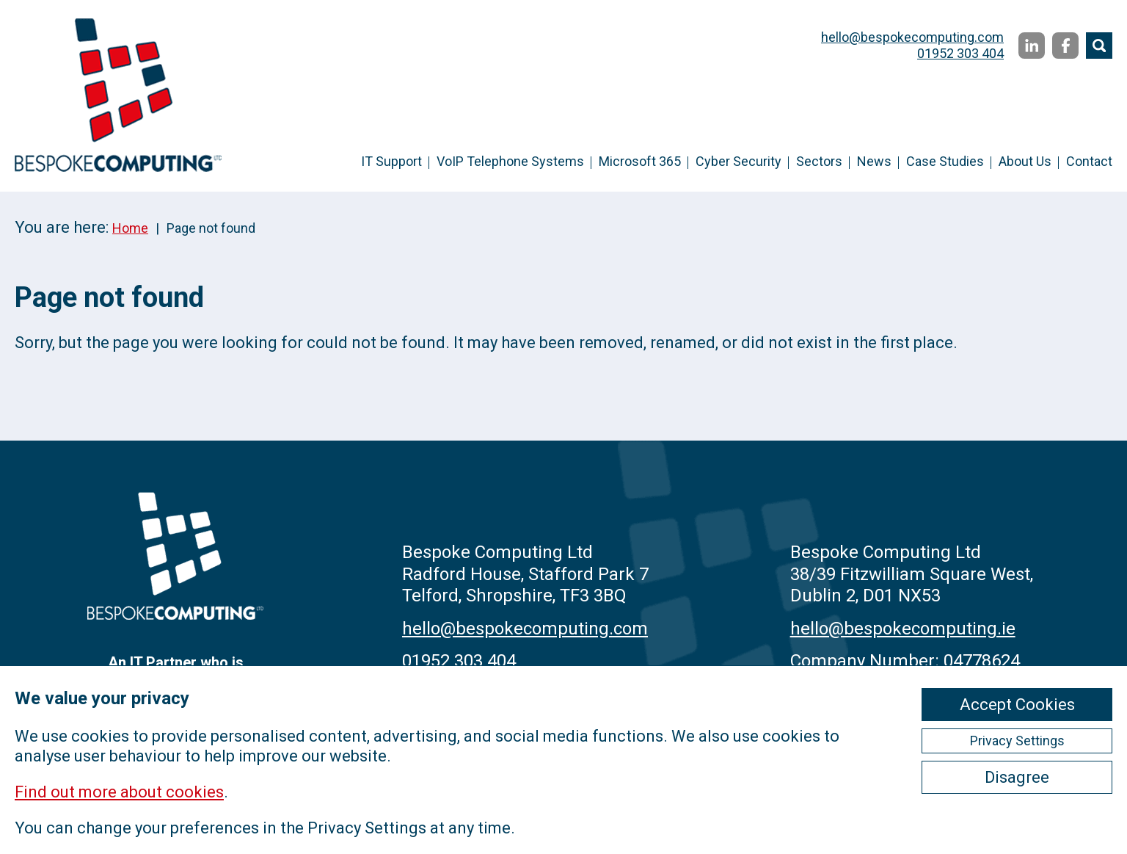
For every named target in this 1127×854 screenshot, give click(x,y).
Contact (1089, 161)
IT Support (391, 161)
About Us (1025, 161)
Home (130, 228)
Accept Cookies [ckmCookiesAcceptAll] (1017, 704)
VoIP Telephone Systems (510, 161)
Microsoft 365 (640, 161)
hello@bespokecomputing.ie (902, 628)
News (874, 161)
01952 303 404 (960, 53)
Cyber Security (738, 161)
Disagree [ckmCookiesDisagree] (1017, 777)
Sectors (819, 161)
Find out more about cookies (119, 792)
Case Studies (945, 161)
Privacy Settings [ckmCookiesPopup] (1017, 740)
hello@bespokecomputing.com (912, 37)
